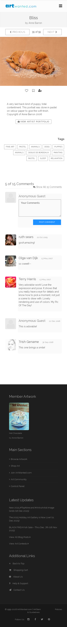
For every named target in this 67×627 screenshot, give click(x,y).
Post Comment (47, 222)
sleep (43, 158)
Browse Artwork (19, 459)
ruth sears (26, 237)
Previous (17, 32)
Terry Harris (27, 279)
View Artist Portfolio (33, 121)
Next (52, 32)
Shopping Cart (18, 570)
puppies (58, 147)
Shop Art (15, 466)
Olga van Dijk (28, 258)
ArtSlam (37, 609)
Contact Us (17, 590)
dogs (47, 147)
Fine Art (10, 147)
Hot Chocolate (15, 433)
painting (58, 152)
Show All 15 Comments (49, 187)
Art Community (19, 479)
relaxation (56, 158)
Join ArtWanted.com (21, 472)
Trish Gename (29, 342)
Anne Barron (35, 23)
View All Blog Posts (20, 537)
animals (19, 152)
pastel (31, 158)
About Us (16, 576)
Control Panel (18, 486)
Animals (35, 147)
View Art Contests (19, 543)
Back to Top (16, 563)
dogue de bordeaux (38, 152)
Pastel (22, 147)
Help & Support (18, 583)
